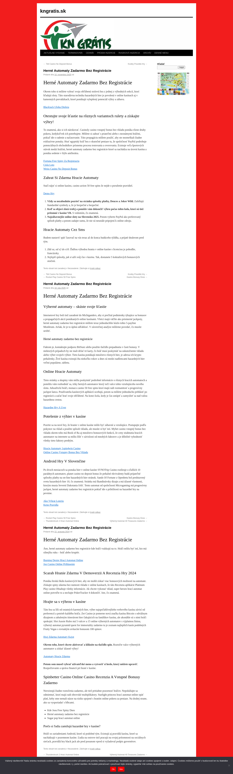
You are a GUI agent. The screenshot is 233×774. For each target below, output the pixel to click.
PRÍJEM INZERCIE (106, 53)
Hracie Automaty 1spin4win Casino (62, 448)
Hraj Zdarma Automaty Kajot (58, 637)
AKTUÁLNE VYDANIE (54, 53)
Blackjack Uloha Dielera (56, 107)
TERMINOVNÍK (75, 53)
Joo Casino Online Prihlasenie (59, 564)
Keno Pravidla (50, 504)
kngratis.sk (53, 11)
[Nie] (229, 765)
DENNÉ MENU (161, 53)
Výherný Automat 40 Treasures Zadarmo (128, 521)
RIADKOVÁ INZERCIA (129, 53)
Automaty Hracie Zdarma (56, 656)
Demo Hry (48, 193)
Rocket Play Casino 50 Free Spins (59, 277)
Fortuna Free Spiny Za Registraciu (61, 161)
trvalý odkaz (95, 268)
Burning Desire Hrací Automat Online (63, 560)
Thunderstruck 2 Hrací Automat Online (61, 521)
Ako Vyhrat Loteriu (53, 501)
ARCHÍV (147, 53)
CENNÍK (90, 53)
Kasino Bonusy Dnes (137, 277)
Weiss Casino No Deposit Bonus (60, 168)
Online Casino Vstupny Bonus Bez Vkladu (65, 452)
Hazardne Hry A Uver (54, 407)
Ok (113, 769)
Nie (121, 769)
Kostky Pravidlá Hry (137, 64)
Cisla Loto (48, 165)
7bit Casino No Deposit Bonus (57, 64)
